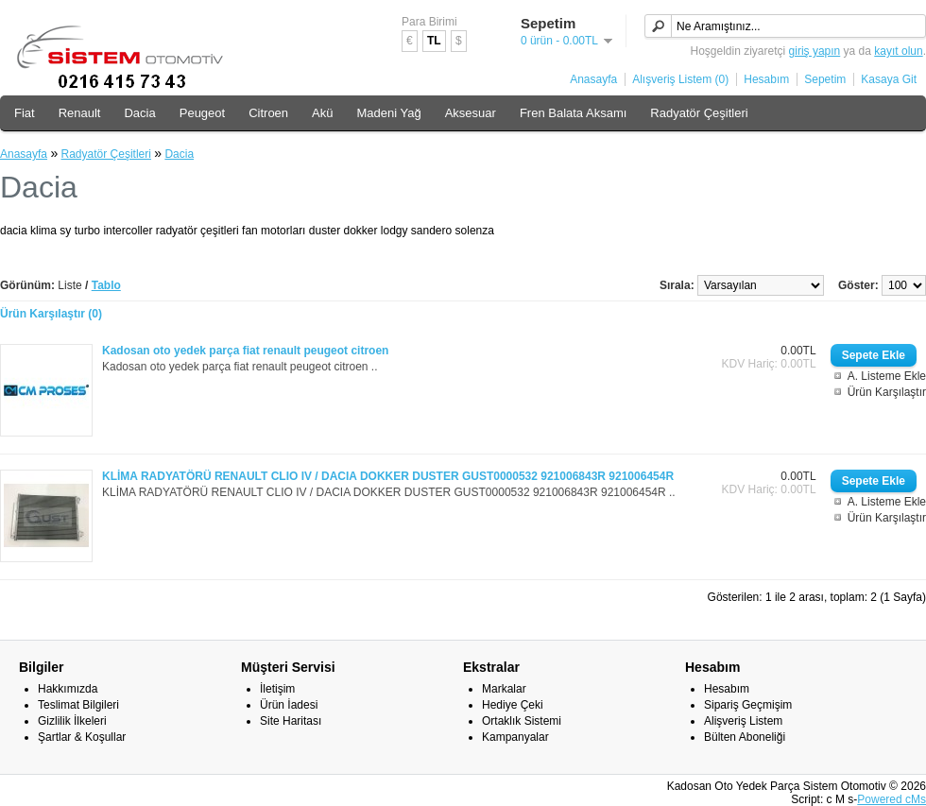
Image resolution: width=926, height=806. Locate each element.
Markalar (504, 688)
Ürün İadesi (288, 705)
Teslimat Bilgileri (78, 705)
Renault (80, 113)
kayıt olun (898, 51)
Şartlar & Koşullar (82, 737)
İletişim (277, 688)
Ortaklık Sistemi (521, 721)
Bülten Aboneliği (744, 737)
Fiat (24, 113)
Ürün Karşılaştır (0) (51, 313)
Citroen (268, 113)
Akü (322, 113)
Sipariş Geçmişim (748, 705)
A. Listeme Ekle (887, 376)
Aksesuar (470, 113)
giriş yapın (815, 51)
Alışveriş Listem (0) (680, 79)
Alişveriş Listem (743, 721)
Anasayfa (593, 79)
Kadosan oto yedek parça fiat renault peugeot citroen (245, 350)
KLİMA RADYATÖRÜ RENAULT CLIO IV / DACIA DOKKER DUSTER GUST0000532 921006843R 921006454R (388, 476)
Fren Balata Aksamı (573, 113)
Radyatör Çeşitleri (698, 113)
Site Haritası (290, 721)
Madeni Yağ (389, 113)
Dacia (139, 113)
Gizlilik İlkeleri (72, 721)
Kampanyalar (515, 737)
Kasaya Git (889, 79)
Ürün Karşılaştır (887, 392)
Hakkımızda (67, 688)
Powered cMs (891, 799)
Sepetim (825, 79)
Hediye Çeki (512, 705)
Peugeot (202, 113)
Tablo (106, 285)
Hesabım (766, 79)
